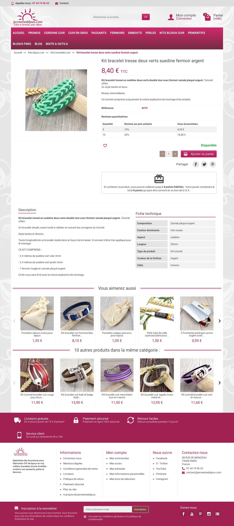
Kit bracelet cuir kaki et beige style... (77, 396)
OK (146, 16)
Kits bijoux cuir (172, 33)
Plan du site (69, 477)
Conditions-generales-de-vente (80, 456)
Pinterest (161, 461)
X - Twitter (162, 451)
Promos (34, 33)
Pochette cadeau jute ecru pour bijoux (117, 334)
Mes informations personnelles (127, 461)
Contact (62, 3)
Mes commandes (119, 446)
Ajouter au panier (197, 154)
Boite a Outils (57, 44)
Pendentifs (196, 33)
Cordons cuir (54, 33)
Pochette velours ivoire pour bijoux (37, 334)
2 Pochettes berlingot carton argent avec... (197, 334)
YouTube (161, 456)
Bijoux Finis (22, 44)
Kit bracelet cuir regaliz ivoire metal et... (157, 396)
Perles (151, 33)
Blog (38, 44)
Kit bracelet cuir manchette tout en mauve (117, 396)
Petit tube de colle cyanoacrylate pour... (157, 334)
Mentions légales (72, 451)
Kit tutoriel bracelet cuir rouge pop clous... (37, 396)
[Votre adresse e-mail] (108, 497)
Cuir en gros (78, 33)
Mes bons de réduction (122, 466)
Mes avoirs (116, 451)
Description (27, 210)
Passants (98, 33)
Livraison (68, 461)
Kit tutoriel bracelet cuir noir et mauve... (196, 396)
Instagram (162, 466)
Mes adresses (117, 456)
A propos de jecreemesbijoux (79, 482)
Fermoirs (117, 33)
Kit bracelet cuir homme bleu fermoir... (77, 334)
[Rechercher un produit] (116, 17)
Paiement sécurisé (73, 472)
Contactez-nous (72, 446)
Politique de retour (73, 466)
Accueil (19, 33)
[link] (196, 165)
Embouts (135, 33)
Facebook (161, 446)
